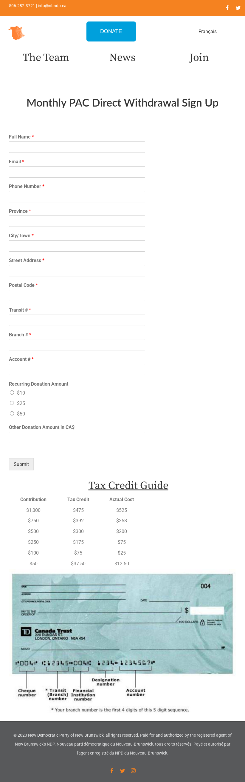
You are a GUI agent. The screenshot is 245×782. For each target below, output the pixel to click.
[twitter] (238, 7)
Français (208, 31)
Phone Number (26, 186)
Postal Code (23, 285)
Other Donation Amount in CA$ (42, 427)
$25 (21, 403)
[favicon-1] (17, 25)
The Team (46, 57)
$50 (21, 414)
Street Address (26, 260)
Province (20, 211)
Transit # (20, 310)
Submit (21, 464)
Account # (21, 359)
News (122, 57)
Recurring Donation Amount (38, 384)
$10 (21, 393)
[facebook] (227, 7)
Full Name (21, 137)
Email (16, 161)
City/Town (21, 235)
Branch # (20, 335)
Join (199, 57)
